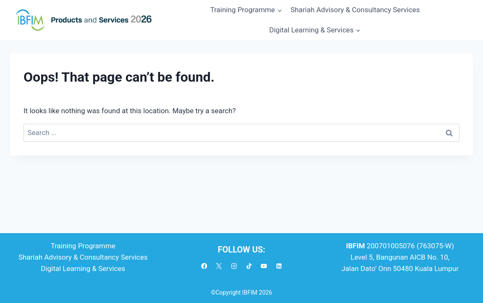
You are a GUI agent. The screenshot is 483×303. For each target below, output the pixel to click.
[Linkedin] (279, 266)
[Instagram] (234, 266)
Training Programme (83, 246)
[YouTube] (264, 266)
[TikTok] (249, 266)
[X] (219, 266)
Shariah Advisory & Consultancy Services (355, 9)
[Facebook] (204, 266)
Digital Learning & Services (83, 268)
